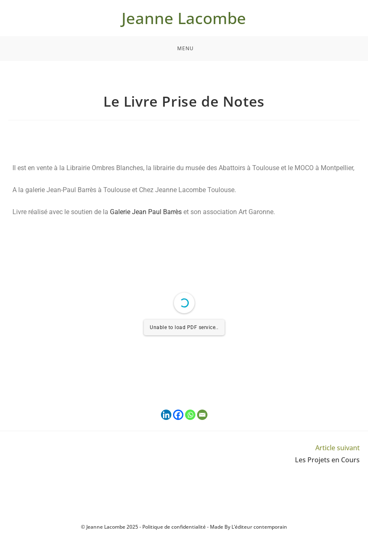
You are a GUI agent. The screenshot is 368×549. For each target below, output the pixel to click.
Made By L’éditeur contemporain (248, 526)
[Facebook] (178, 415)
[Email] (202, 415)
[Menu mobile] (184, 48)
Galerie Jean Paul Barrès (145, 212)
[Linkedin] (166, 415)
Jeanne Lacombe (184, 18)
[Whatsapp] (190, 415)
